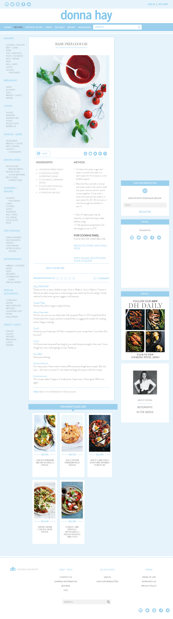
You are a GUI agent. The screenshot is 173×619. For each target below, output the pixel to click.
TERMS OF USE (149, 577)
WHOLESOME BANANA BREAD (14, 168)
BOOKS (71, 27)
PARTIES (9, 243)
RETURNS (65, 586)
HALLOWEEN (12, 316)
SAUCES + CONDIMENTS (13, 150)
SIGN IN (107, 577)
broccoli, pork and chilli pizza (90, 247)
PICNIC (9, 313)
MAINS (9, 268)
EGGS (8, 92)
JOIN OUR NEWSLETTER (107, 581)
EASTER (9, 303)
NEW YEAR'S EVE (13, 305)
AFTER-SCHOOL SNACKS (13, 250)
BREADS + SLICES (14, 95)
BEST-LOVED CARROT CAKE (14, 179)
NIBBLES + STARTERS (15, 265)
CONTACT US (66, 577)
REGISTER (145, 212)
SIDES (8, 271)
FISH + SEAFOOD (13, 53)
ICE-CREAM (11, 217)
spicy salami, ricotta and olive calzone (90, 259)
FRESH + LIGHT (12, 325)
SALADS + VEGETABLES (13, 71)
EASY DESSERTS (13, 240)
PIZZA (8, 61)
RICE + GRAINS (12, 58)
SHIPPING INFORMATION (65, 581)
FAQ (66, 590)
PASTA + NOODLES (14, 56)
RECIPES (18, 27)
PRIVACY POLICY (149, 586)
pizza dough (69, 392)
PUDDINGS (11, 211)
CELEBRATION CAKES (12, 278)
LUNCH (8, 106)
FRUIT (8, 222)
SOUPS (9, 67)
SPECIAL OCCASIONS (11, 291)
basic (42, 392)
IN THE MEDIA (144, 412)
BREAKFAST (10, 80)
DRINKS (9, 98)
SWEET (9, 87)
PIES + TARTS (11, 64)
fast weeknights (54, 392)
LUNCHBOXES (12, 245)
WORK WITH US (149, 581)
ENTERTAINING (13, 259)
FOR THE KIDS (12, 231)
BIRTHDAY (10, 308)
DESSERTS (10, 273)
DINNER (8, 38)
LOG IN (151, 4)
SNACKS (10, 331)
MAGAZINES (84, 27)
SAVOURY (10, 89)
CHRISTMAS (11, 300)
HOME (7, 27)
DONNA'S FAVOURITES (13, 199)
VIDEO (48, 27)
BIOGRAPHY (144, 407)
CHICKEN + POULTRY (15, 45)
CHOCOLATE (12, 220)
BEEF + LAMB (11, 47)
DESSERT (10, 336)
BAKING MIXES (12, 160)
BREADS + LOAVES (14, 143)
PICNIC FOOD (12, 123)
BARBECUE (11, 126)
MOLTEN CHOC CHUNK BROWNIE (15, 173)
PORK (8, 50)
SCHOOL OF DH (34, 27)
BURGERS (10, 115)
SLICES (9, 209)
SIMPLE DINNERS (13, 237)
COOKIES (10, 206)
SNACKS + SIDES (13, 134)
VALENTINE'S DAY (14, 311)
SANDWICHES (12, 118)
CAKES (9, 203)
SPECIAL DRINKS (13, 282)
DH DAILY (60, 27)
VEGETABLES (12, 140)
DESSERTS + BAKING (10, 189)
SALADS (9, 112)
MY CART (163, 4)
